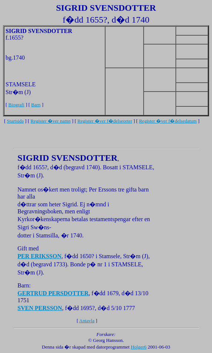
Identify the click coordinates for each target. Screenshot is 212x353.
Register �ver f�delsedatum (168, 121)
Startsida (15, 121)
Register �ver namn (51, 121)
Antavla (86, 320)
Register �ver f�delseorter (104, 121)
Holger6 (139, 347)
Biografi (16, 104)
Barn (35, 104)
